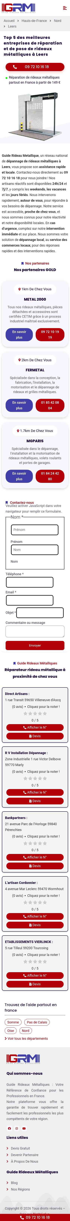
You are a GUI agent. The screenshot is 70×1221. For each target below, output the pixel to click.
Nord (25, 1031)
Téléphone (15, 574)
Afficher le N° (35, 727)
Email (11, 592)
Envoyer (35, 645)
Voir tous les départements (26, 1038)
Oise (10, 1031)
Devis (35, 736)
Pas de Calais (37, 1022)
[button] (65, 8)
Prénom (16, 542)
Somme (13, 1022)
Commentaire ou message (25, 623)
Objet (11, 613)
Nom (14, 561)
